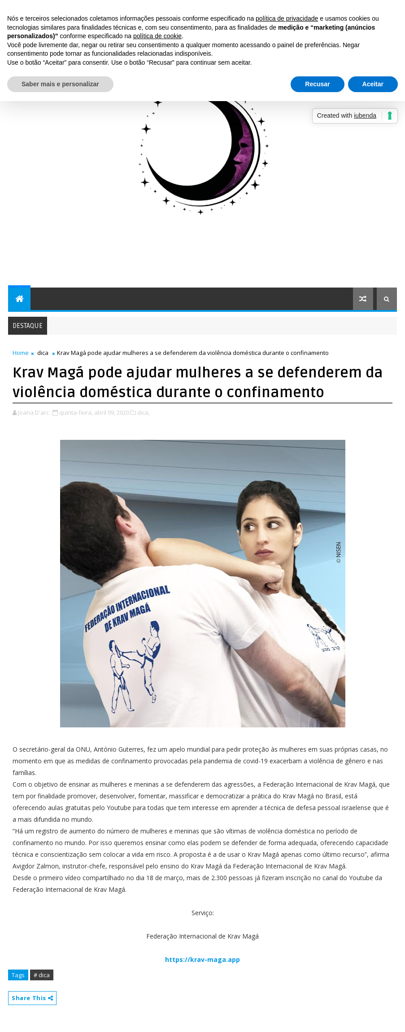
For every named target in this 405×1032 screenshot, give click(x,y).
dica (42, 353)
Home (21, 353)
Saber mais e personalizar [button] (60, 84)
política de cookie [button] (157, 36)
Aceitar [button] (372, 84)
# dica (42, 975)
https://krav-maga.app (202, 959)
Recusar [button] (317, 84)
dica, (143, 412)
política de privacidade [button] (287, 18)
